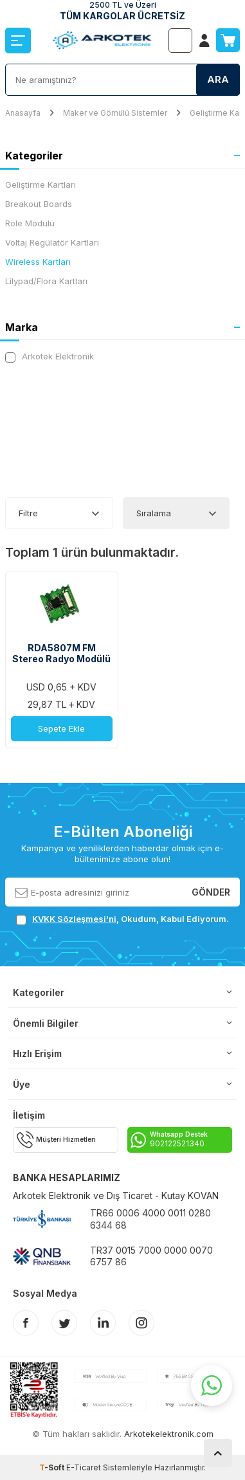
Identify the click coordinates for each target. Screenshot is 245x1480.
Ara (218, 79)
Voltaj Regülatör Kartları (52, 242)
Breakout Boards (38, 204)
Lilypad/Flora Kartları (46, 281)
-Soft (52, 1467)
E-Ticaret (83, 1467)
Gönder (211, 892)
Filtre (28, 513)
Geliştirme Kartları (40, 184)
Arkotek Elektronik (49, 356)
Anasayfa (23, 113)
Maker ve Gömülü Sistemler (115, 113)
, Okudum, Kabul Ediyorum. (122, 919)
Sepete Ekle (61, 728)
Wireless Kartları (38, 262)
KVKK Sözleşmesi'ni (74, 919)
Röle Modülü (30, 223)
